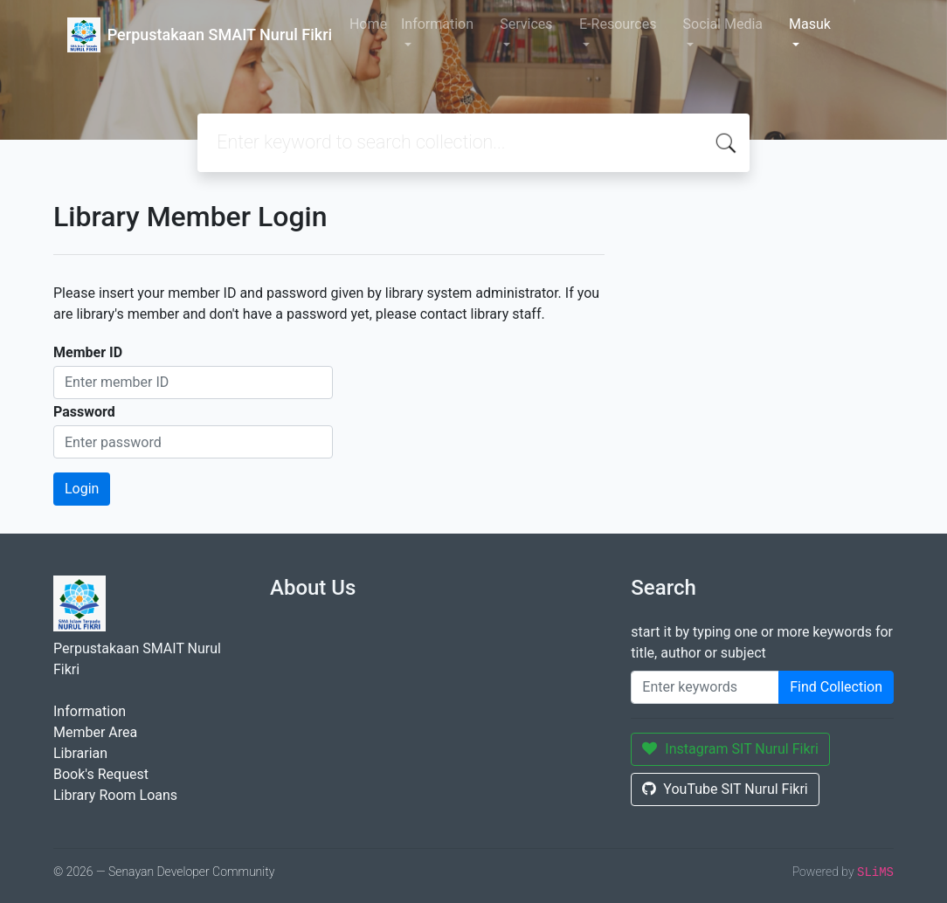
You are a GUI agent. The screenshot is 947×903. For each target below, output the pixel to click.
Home (368, 24)
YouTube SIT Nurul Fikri (724, 789)
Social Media (723, 24)
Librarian (80, 753)
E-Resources (617, 24)
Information (437, 24)
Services (526, 24)
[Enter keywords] (705, 687)
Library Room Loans (115, 795)
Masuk (810, 24)
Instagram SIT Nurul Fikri (730, 749)
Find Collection (836, 687)
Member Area (95, 732)
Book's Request (101, 774)
